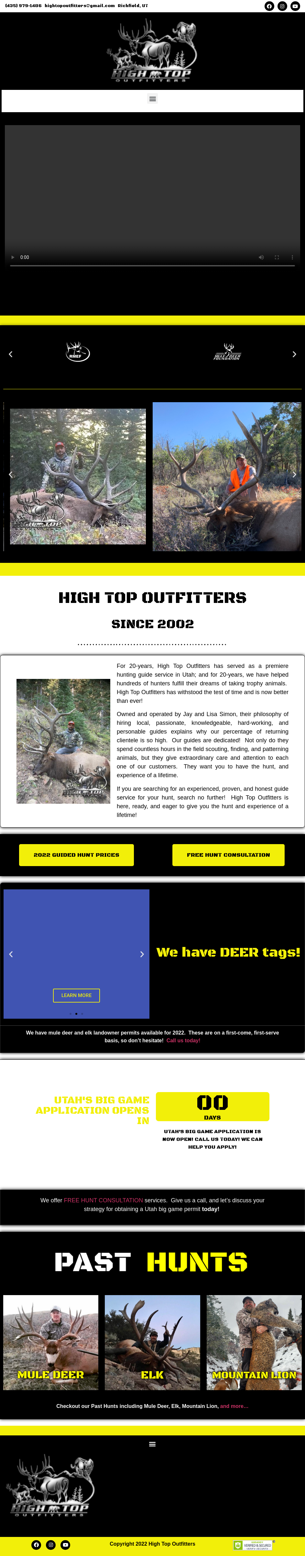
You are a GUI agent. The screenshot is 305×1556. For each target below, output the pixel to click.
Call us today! (184, 1040)
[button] (152, 98)
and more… (234, 1406)
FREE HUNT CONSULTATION (103, 1200)
